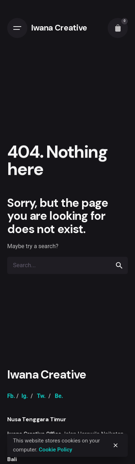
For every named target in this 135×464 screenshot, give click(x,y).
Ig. (24, 396)
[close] (115, 445)
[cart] (118, 28)
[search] (119, 265)
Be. (59, 396)
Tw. (41, 396)
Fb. (11, 396)
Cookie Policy (55, 449)
